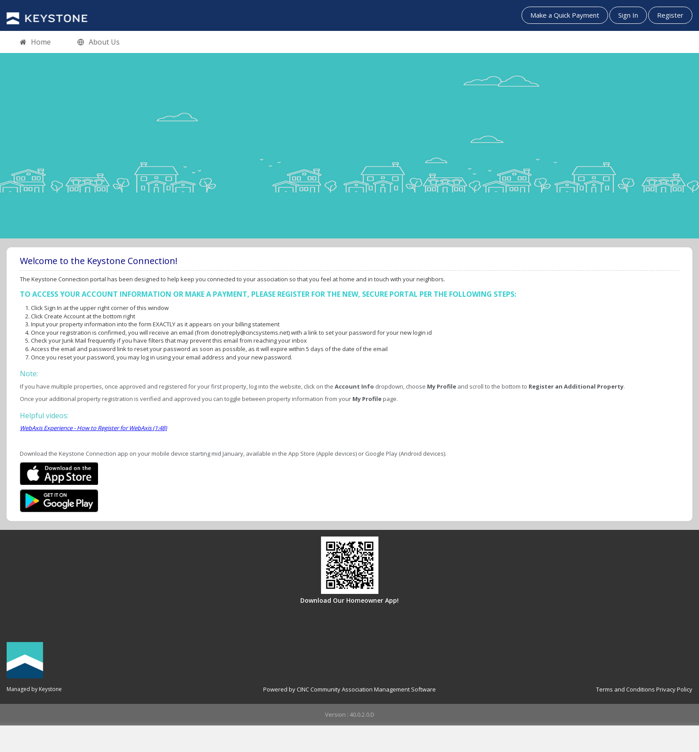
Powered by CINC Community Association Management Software (349, 689)
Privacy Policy (674, 689)
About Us (98, 42)
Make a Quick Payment (564, 15)
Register (670, 15)
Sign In (628, 15)
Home (35, 42)
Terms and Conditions (625, 689)
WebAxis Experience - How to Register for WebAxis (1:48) (93, 428)
